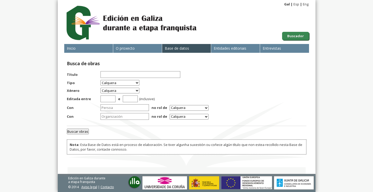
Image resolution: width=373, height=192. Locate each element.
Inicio (71, 48)
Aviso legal (89, 187)
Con (70, 107)
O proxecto (125, 48)
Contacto (107, 187)
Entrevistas (272, 48)
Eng (306, 4)
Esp (296, 4)
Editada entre (79, 99)
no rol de (159, 107)
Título (72, 74)
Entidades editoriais (230, 48)
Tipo (71, 82)
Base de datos (177, 48)
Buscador (295, 36)
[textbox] (125, 107)
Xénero (73, 90)
